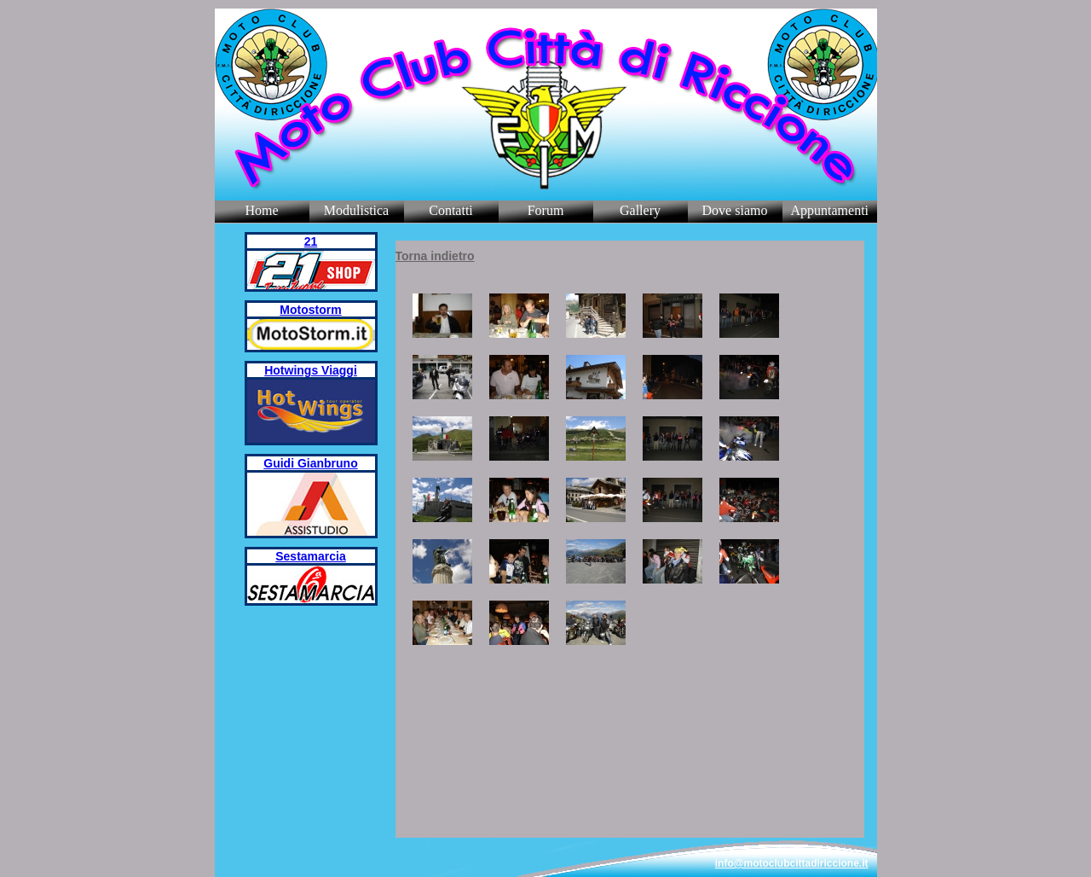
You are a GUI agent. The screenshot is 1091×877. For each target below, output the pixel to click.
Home (261, 210)
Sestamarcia (310, 556)
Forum (546, 210)
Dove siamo (735, 210)
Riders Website (374, 17)
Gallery (640, 210)
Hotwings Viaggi (310, 370)
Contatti (451, 210)
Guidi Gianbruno (310, 463)
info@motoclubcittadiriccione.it (792, 863)
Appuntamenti (830, 210)
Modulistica (356, 210)
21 (311, 241)
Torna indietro (435, 256)
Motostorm (310, 310)
